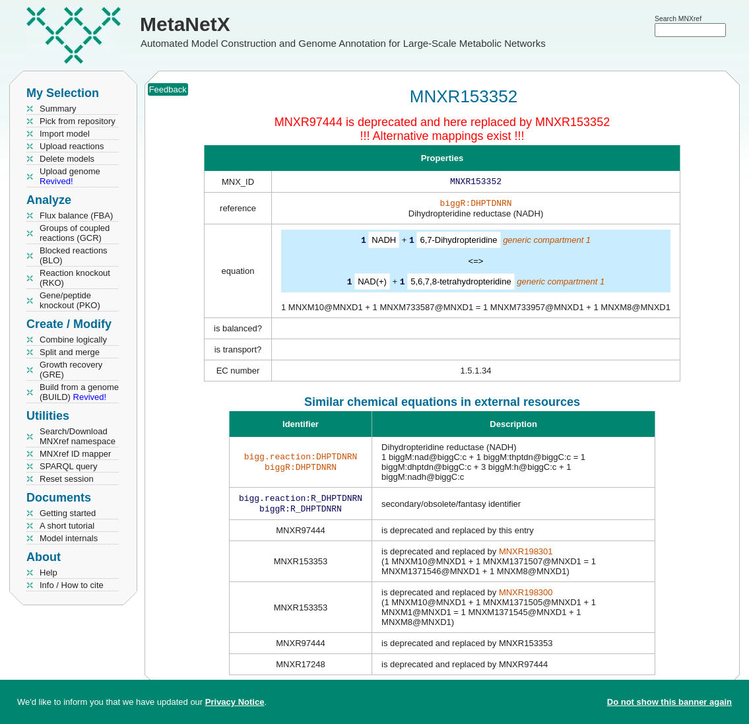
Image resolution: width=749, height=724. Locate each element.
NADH (384, 242)
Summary (58, 109)
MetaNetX (185, 24)
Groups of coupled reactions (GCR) (75, 233)
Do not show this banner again (669, 702)
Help (48, 572)
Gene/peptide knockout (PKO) (70, 300)
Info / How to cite (72, 585)
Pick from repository (77, 121)
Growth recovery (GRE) (71, 369)
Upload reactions (72, 146)
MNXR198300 (526, 596)
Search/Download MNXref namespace (77, 436)
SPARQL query (68, 466)
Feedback (168, 89)
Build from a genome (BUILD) (79, 392)
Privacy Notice (235, 702)
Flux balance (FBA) (76, 215)
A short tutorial (67, 526)
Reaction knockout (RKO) (75, 278)
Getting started (68, 513)
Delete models (67, 159)
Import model (65, 134)
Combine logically (73, 340)
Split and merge (70, 352)
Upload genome (70, 176)
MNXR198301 (526, 555)
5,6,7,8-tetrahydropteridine (460, 283)
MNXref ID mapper (75, 454)
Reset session (67, 479)
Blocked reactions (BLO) (74, 255)
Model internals (69, 538)
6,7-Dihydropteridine (458, 242)
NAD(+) (372, 283)
